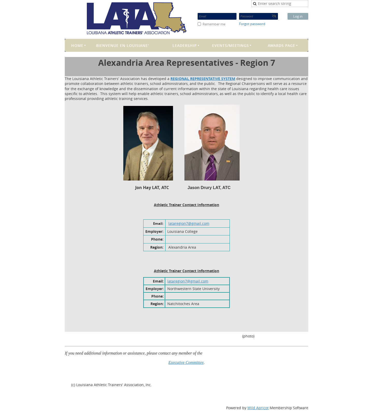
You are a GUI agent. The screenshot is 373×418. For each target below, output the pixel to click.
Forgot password (252, 23)
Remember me (214, 24)
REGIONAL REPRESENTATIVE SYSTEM (202, 78)
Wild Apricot (258, 407)
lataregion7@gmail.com (188, 223)
